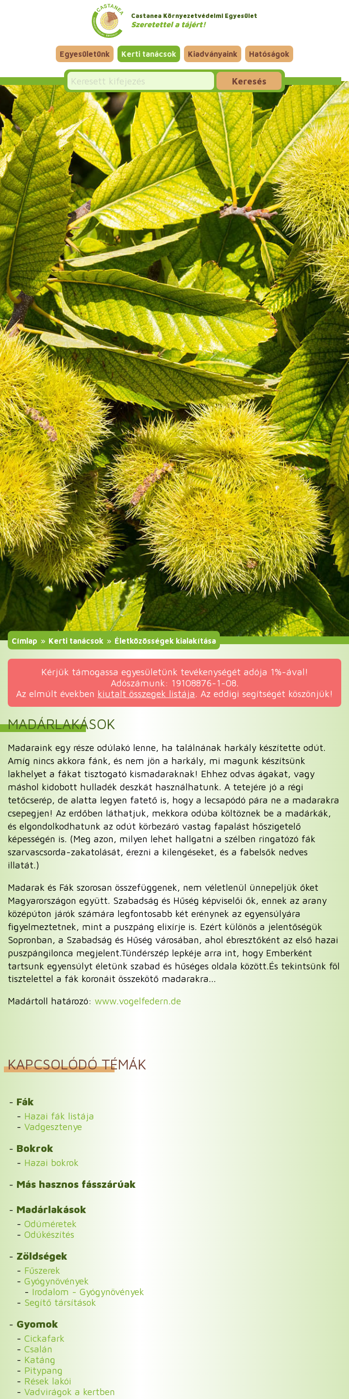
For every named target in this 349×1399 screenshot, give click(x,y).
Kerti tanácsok (148, 54)
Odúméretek (50, 1223)
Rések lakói (47, 1380)
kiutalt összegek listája (146, 693)
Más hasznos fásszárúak (76, 1184)
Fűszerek (42, 1270)
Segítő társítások (60, 1302)
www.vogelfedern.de (138, 1000)
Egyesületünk (85, 54)
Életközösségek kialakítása (165, 640)
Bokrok (35, 1148)
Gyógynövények (56, 1280)
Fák (25, 1101)
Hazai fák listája (59, 1115)
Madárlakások (51, 1209)
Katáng (39, 1359)
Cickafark (44, 1338)
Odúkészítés (49, 1234)
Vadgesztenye (53, 1126)
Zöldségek (42, 1256)
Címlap (24, 640)
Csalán (38, 1348)
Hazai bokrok (51, 1162)
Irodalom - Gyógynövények (88, 1291)
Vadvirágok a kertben (69, 1391)
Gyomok (37, 1324)
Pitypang (43, 1370)
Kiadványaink (212, 54)
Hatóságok (269, 54)
